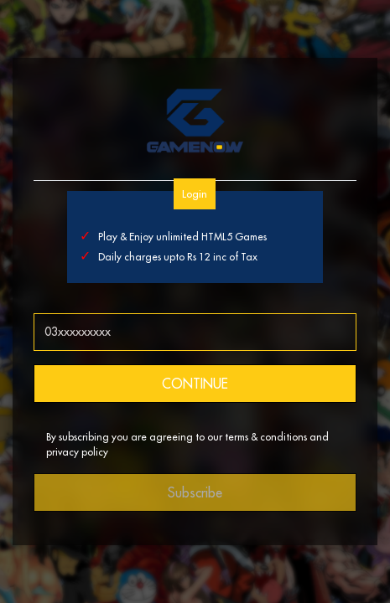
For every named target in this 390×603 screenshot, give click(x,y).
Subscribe (195, 492)
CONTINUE (195, 383)
